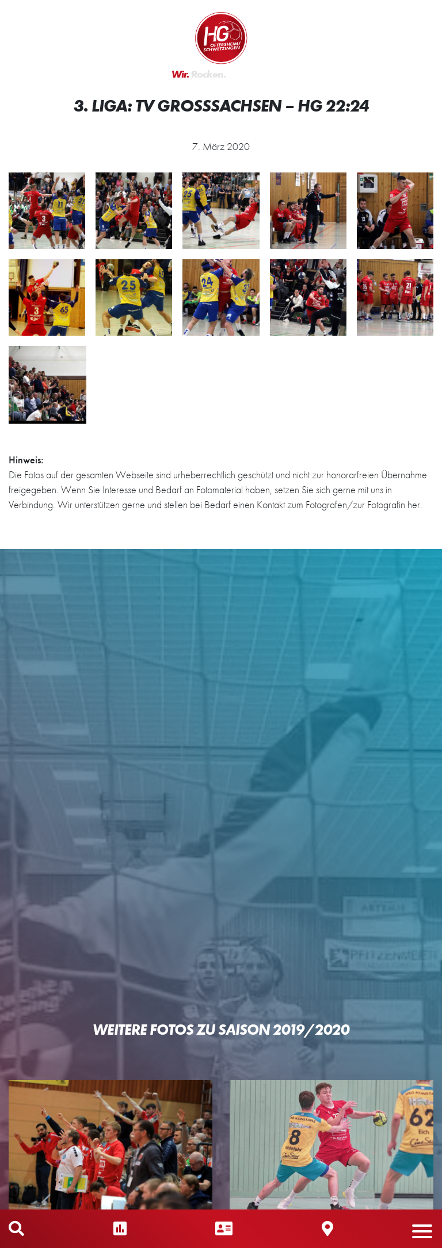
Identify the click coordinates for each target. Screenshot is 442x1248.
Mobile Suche (16, 1229)
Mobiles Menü (427, 1229)
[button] (422, 1237)
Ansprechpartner (224, 1229)
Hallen (327, 1229)
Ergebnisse (120, 1229)
